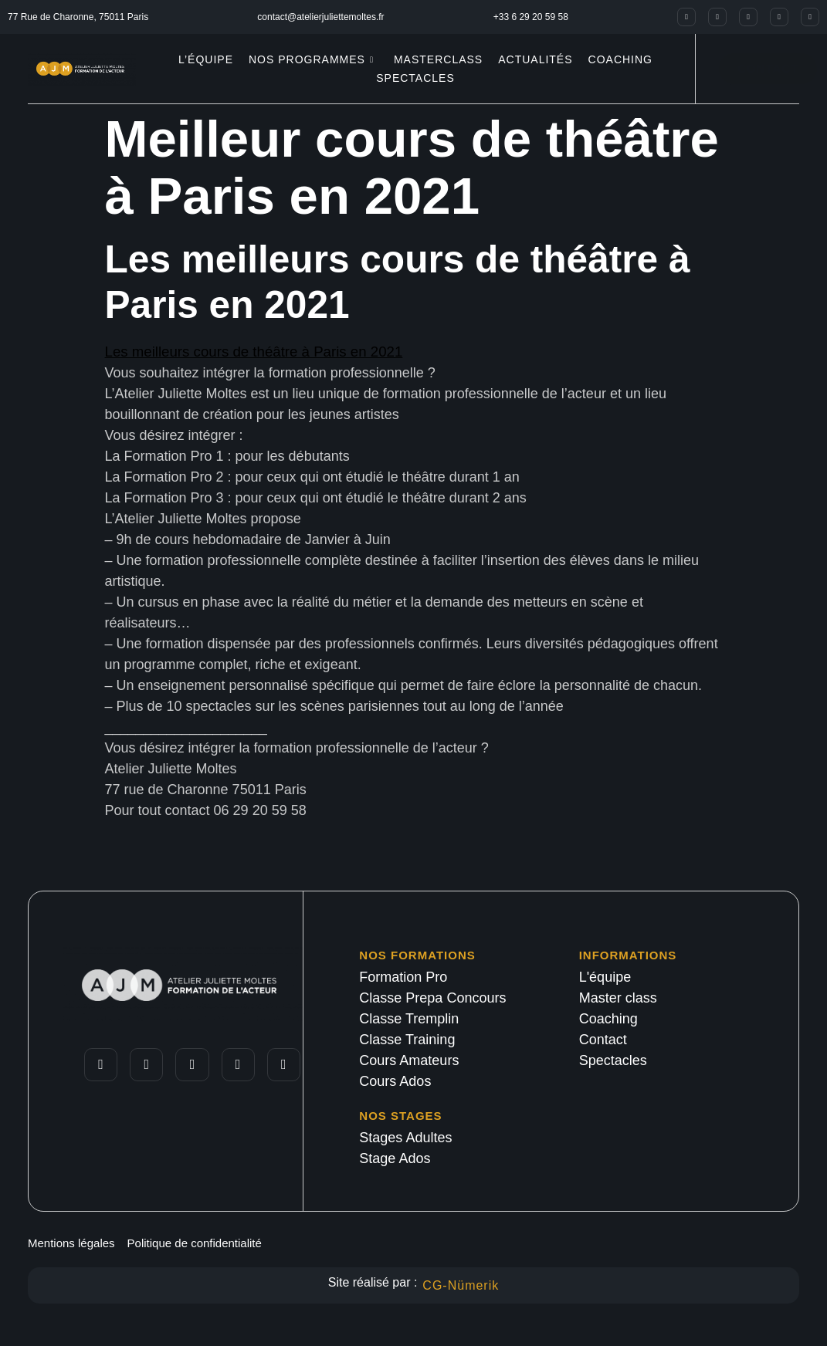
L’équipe (205, 59)
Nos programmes (311, 59)
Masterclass (438, 59)
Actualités (535, 59)
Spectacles (415, 78)
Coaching (620, 59)
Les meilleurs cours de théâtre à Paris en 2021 (254, 351)
